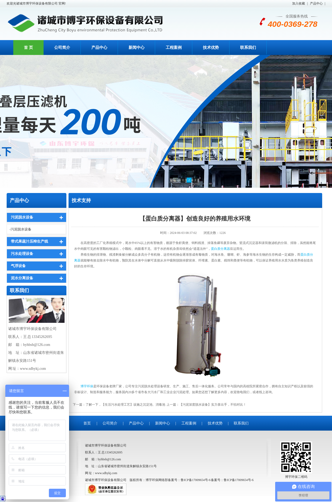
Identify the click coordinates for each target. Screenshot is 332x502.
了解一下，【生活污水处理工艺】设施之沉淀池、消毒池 (125, 404)
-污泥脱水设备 (20, 229)
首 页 (28, 47)
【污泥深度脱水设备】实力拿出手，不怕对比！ (212, 404)
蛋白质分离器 (220, 249)
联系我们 (248, 47)
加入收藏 (298, 3)
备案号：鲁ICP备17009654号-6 (232, 480)
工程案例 (174, 47)
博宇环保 (86, 386)
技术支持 (81, 200)
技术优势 (211, 47)
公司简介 (62, 47)
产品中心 (316, 3)
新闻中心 (136, 47)
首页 (87, 423)
